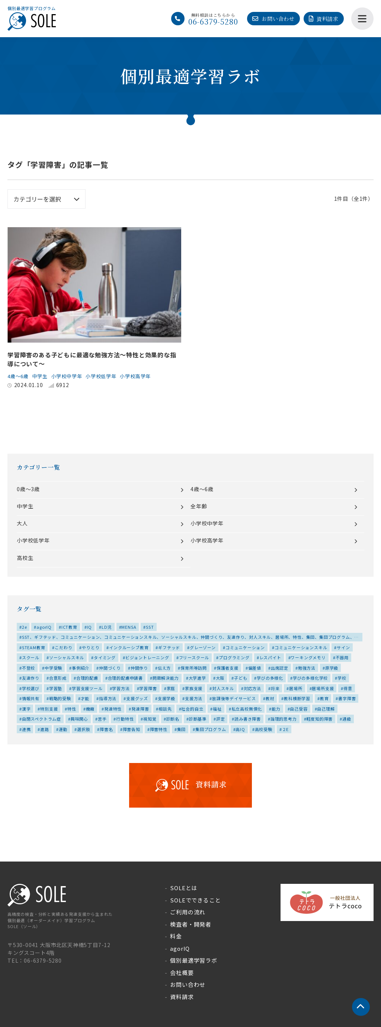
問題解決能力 (166, 678)
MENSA (128, 627)
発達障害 (140, 709)
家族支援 (193, 688)
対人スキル (223, 688)
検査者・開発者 (190, 924)
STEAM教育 (33, 647)
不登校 (28, 668)
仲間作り (139, 668)
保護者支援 (227, 668)
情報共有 (30, 698)
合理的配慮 (87, 678)
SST (150, 627)
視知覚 (149, 719)
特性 (71, 709)
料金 (176, 936)
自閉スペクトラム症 (41, 719)
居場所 (295, 688)
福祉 (217, 709)
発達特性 (113, 709)
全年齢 (198, 506)
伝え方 (164, 668)
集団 (181, 729)
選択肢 (83, 729)
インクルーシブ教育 (128, 647)
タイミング (105, 657)
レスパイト (270, 657)
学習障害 (148, 688)
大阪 (220, 678)
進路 (44, 729)
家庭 (171, 688)
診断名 (172, 719)
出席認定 (279, 668)
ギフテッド (169, 647)
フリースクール (194, 657)
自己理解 (325, 709)
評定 (220, 719)
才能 (85, 698)
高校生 (25, 557)
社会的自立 (192, 709)
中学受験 (53, 668)
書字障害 (347, 698)
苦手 (102, 719)
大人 (22, 523)
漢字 (26, 709)
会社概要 (181, 972)
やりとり (90, 647)
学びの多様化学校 (310, 678)
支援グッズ (137, 698)
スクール (30, 657)
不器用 (342, 657)
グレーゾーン (203, 647)
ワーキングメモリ (308, 657)
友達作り (30, 678)
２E (285, 729)
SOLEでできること (195, 900)
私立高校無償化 (246, 709)
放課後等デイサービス (234, 698)
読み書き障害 (247, 719)
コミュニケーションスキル (301, 647)
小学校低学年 (108, 376)
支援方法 (193, 698)
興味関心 (79, 719)
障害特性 (158, 729)
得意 (347, 688)
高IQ (240, 729)
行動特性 (125, 719)
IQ (89, 627)
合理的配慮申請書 (125, 678)
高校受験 (263, 729)
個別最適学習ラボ (193, 960)
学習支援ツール (87, 688)
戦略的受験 (60, 698)
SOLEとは (183, 888)
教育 (324, 698)
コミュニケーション (245, 647)
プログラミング (234, 657)
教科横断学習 (297, 698)
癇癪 (90, 709)
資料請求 (328, 18)
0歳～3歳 (28, 489)
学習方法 (120, 688)
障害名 (106, 729)
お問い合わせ (278, 18)
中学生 (43, 376)
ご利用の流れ (187, 912)
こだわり (63, 647)
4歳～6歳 (19, 376)
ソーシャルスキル (66, 657)
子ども (240, 678)
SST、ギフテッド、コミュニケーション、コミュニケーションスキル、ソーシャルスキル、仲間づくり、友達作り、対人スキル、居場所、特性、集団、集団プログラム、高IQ (189, 637)
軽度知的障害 (319, 719)
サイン (343, 647)
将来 (275, 688)
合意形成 (58, 678)
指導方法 (107, 698)
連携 (26, 729)
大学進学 (197, 678)
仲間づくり (110, 668)
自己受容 (298, 709)
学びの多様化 (270, 678)
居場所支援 (323, 688)
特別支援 (49, 709)
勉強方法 (307, 668)
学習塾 (55, 688)
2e (24, 627)
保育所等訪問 (193, 668)
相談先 (165, 709)
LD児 (107, 627)
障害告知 (131, 729)
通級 (346, 719)
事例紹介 (80, 668)
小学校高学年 (145, 376)
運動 (63, 729)
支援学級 (166, 698)
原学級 (331, 668)
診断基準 (197, 719)
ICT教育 (69, 627)
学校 (341, 678)
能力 (276, 709)
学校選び (30, 688)
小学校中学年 (71, 376)
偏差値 (254, 668)
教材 (270, 698)
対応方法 (252, 688)
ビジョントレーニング (147, 657)
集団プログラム (210, 729)
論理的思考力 (283, 719)
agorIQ (44, 627)
